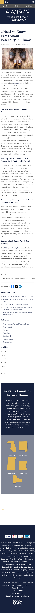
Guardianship (7, 336)
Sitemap (26, 596)
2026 (3, 351)
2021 (3, 370)
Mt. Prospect (21, 570)
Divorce (5, 330)
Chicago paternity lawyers (13, 248)
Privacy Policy (17, 593)
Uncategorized (7, 342)
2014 (3, 373)
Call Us (5, 6)
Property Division (8, 339)
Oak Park (14, 564)
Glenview (5, 572)
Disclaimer (9, 596)
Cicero (30, 567)
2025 (3, 355)
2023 (3, 362)
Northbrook (13, 570)
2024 (3, 359)
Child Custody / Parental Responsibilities (16, 324)
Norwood (17, 561)
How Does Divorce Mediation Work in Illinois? (18, 296)
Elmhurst (30, 570)
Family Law (25, 44)
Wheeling (22, 564)
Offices (29, 6)
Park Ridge (18, 543)
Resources (18, 596)
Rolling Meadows (14, 567)
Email (17, 6)
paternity (16, 83)
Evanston (4, 570)
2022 (3, 366)
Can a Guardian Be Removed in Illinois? (16, 304)
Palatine (24, 567)
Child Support (7, 327)
